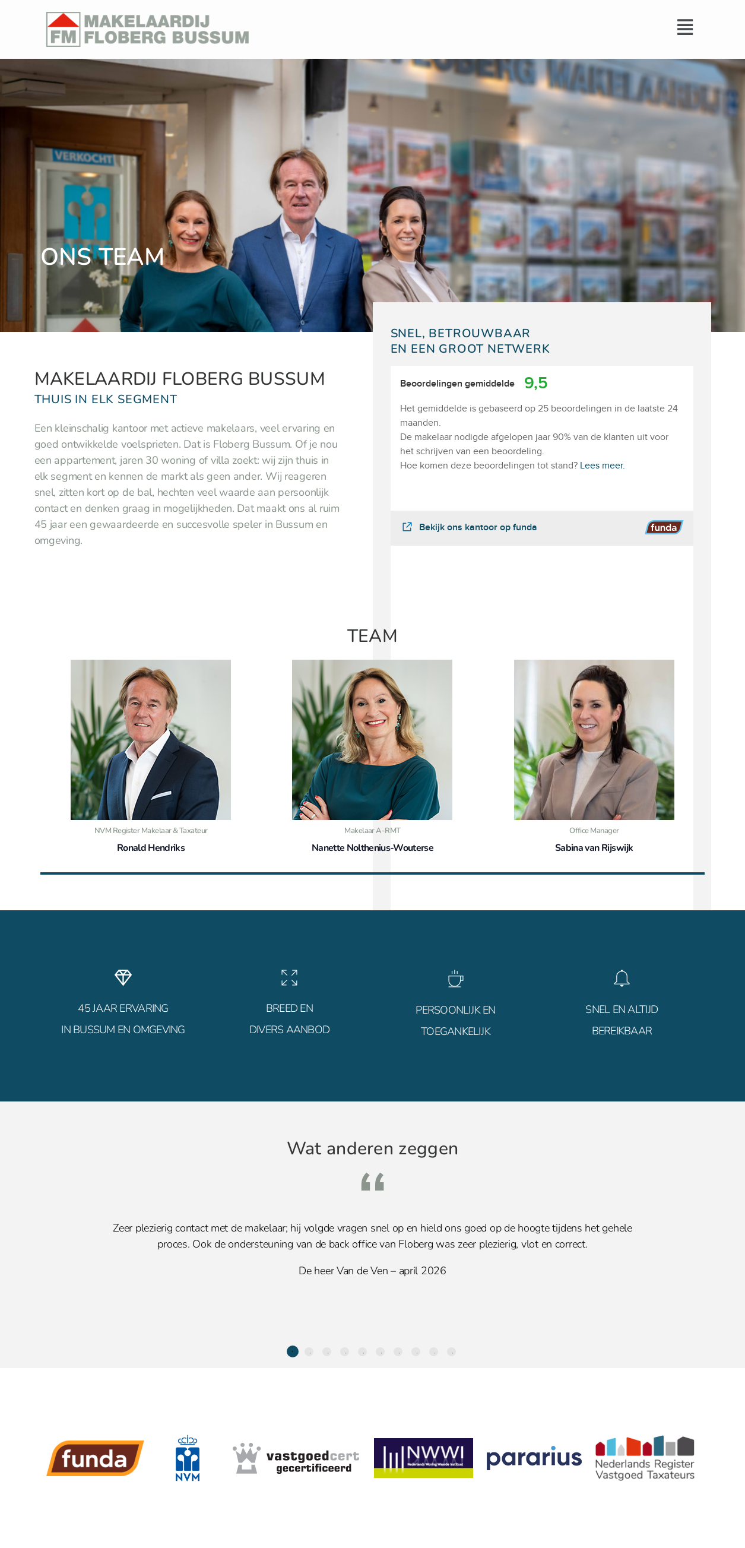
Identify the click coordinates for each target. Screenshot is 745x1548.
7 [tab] (398, 1351)
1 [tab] (293, 1351)
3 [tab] (326, 1351)
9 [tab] (433, 1351)
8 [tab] (415, 1351)
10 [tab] (451, 1351)
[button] (480, 27)
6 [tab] (380, 1351)
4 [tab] (344, 1351)
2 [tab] (309, 1351)
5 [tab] (362, 1351)
